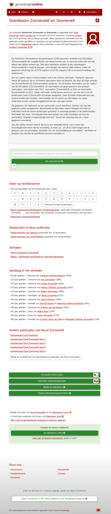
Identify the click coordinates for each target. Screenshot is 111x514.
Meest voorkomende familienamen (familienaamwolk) (35, 210)
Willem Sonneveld (49, 291)
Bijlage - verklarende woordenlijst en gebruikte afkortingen (37, 257)
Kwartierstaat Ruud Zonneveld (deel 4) (28, 351)
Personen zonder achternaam (58, 205)
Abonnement (16, 470)
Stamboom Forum (60, 412)
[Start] (29, 5)
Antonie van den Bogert (51, 307)
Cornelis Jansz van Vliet (51, 319)
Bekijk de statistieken (54, 387)
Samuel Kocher (47, 303)
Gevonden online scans (69, 375)
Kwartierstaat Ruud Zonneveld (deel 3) (28, 347)
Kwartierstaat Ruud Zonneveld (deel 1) (28, 339)
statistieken (26, 44)
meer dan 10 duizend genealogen (47, 438)
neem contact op (27, 35)
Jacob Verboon (48, 299)
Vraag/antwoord (18, 473)
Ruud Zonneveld (37, 412)
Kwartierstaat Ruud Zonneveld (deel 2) (28, 343)
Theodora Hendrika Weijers (52, 276)
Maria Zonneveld (49, 295)
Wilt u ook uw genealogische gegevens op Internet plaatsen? (38, 420)
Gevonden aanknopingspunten (68, 381)
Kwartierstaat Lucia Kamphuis (24, 335)
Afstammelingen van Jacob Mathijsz (27, 237)
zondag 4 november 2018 (20, 47)
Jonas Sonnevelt (44, 315)
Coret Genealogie (61, 510)
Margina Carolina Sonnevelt (70, 303)
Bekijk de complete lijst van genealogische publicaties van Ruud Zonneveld (45, 357)
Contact (61, 473)
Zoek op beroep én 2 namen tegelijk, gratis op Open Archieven (54, 491)
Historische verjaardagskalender (25, 217)
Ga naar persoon (54, 161)
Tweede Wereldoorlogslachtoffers (54, 393)
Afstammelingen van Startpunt (24, 233)
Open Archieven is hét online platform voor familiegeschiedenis (54, 498)
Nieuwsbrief (63, 470)
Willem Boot (42, 311)
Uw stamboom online (54, 433)
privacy (78, 35)
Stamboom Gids (53, 416)
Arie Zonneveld (48, 280)
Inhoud (24, 12)
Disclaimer (15, 477)
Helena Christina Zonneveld (53, 287)
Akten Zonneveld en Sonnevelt (25, 253)
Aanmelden (91, 12)
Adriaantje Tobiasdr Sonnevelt (79, 319)
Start (12, 12)
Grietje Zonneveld (49, 284)
